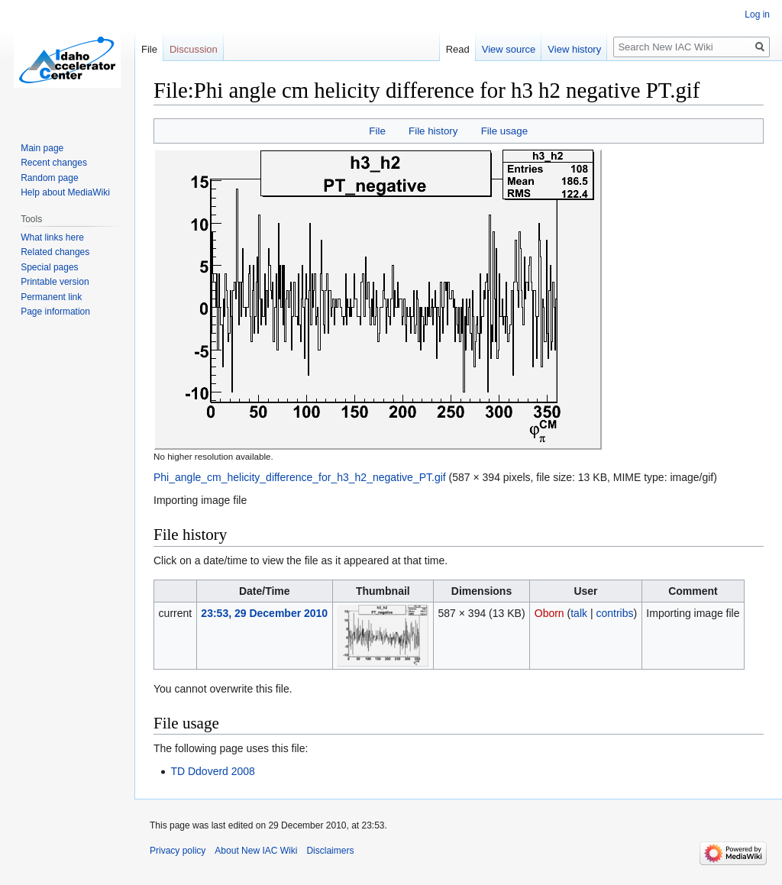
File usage (504, 131)
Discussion (194, 49)
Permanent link (51, 297)
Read (458, 49)
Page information (55, 311)
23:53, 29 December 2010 (264, 613)
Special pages (49, 267)
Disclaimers (330, 850)
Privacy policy (177, 850)
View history (574, 49)
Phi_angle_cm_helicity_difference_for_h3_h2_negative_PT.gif (299, 477)
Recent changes (54, 162)
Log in (757, 14)
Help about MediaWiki (65, 192)
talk (578, 613)
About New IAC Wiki (256, 850)
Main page (42, 148)
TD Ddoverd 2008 (212, 771)
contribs (614, 613)
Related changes (55, 252)
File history (433, 131)
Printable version (55, 281)
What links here (52, 237)
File (377, 131)
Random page (49, 178)
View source (509, 49)
